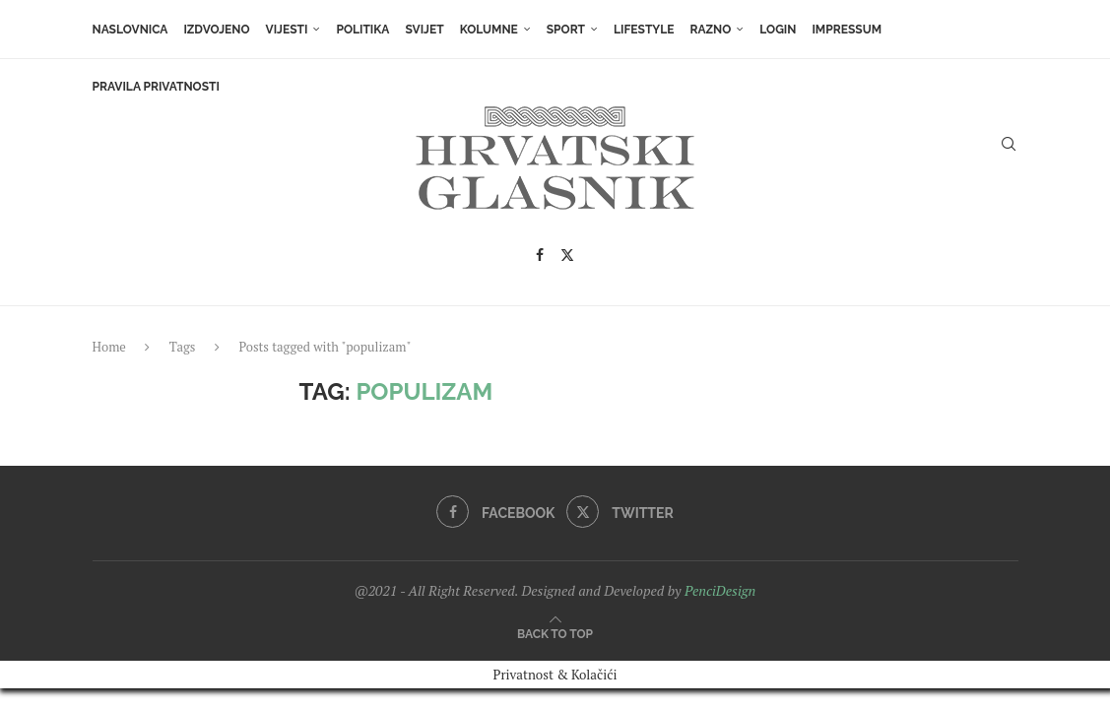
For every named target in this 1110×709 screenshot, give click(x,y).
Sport (566, 29)
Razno (710, 29)
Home (109, 346)
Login (777, 29)
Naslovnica (130, 29)
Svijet (424, 29)
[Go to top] (555, 630)
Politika (362, 29)
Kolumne (489, 29)
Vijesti (287, 29)
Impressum (846, 29)
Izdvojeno (216, 29)
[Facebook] (540, 255)
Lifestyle (644, 29)
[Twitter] (567, 255)
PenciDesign (720, 590)
